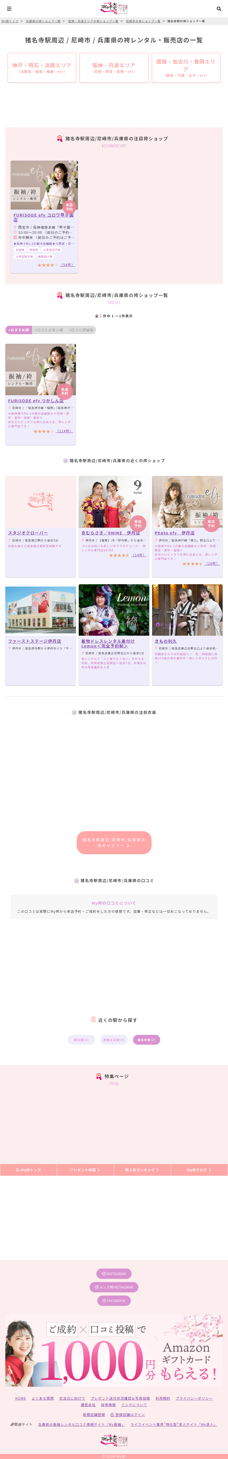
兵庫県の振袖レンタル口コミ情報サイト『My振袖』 (81, 1424)
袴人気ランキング (142, 1169)
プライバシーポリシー (194, 1398)
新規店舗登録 (94, 1414)
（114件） (64, 430)
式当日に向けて (72, 1398)
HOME (20, 1398)
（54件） (67, 264)
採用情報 (108, 1404)
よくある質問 (43, 1398)
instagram (114, 1273)
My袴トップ (28, 1169)
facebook (114, 1300)
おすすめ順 (18, 329)
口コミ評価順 (81, 329)
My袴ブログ (199, 1169)
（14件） (138, 554)
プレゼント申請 (85, 1169)
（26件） (212, 563)
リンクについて (134, 1404)
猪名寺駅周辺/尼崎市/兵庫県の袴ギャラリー (113, 842)
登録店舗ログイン (127, 1414)
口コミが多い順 (49, 329)
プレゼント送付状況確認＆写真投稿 (120, 1398)
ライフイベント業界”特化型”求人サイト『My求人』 (173, 1424)
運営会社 (88, 1404)
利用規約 (162, 1398)
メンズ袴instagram (114, 1287)
